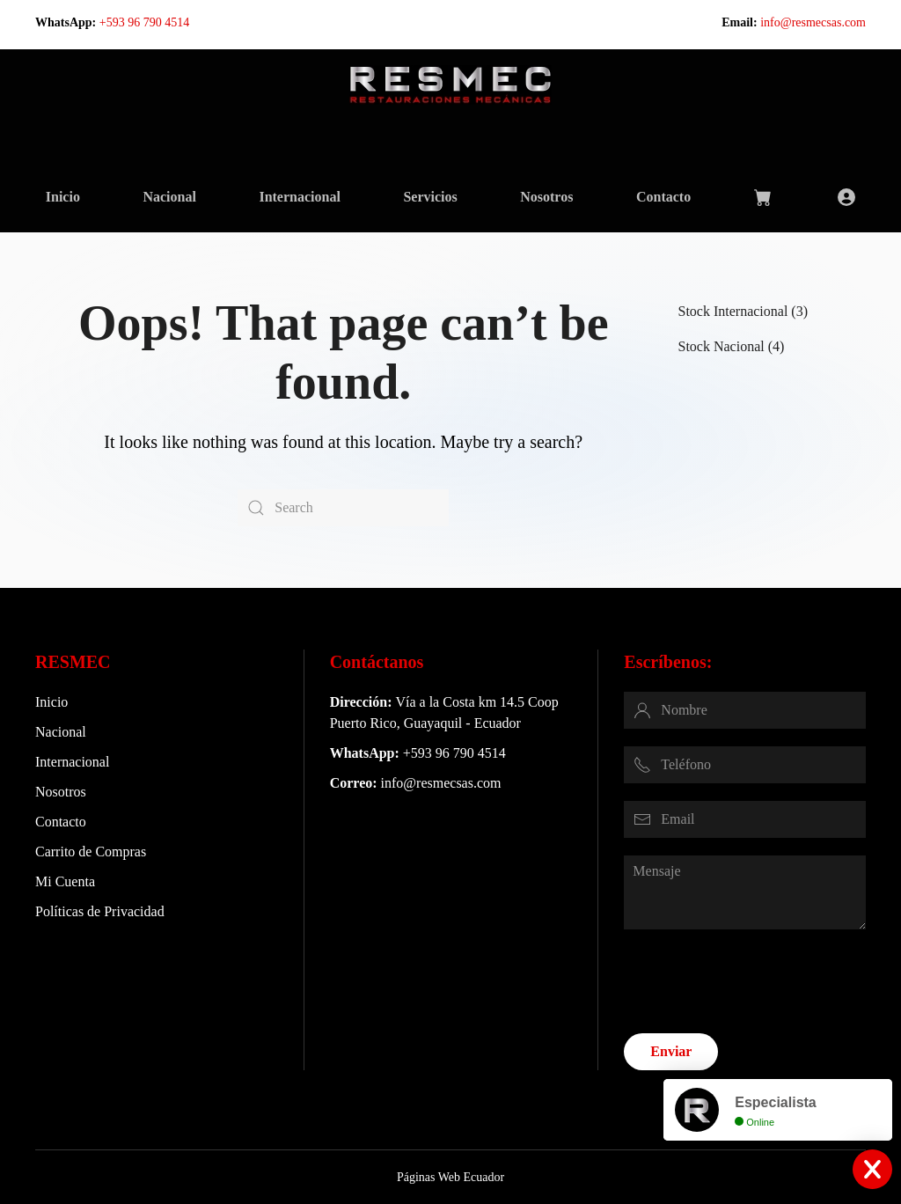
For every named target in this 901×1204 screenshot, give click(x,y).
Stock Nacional (721, 346)
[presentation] (757, 981)
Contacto (663, 196)
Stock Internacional (733, 311)
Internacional (299, 196)
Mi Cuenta (65, 881)
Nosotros (546, 196)
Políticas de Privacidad (100, 911)
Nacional (169, 196)
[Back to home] (450, 84)
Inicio (63, 196)
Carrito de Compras (90, 851)
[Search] (343, 507)
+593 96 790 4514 (144, 22)
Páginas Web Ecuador (448, 1177)
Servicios (430, 196)
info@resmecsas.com (813, 22)
